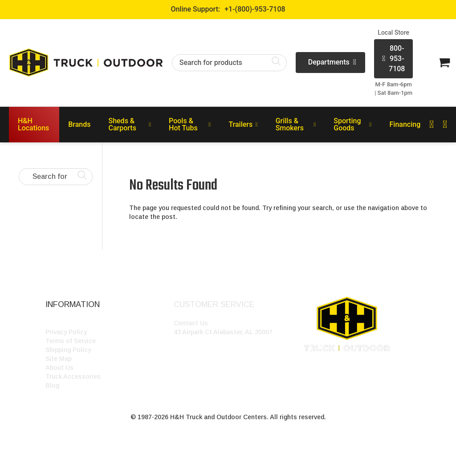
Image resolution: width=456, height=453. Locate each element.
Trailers (242, 124)
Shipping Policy (68, 349)
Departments (332, 62)
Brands (79, 124)
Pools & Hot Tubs (190, 124)
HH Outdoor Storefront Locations (95, 323)
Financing (405, 124)
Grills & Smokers (296, 124)
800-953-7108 (393, 58)
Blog (52, 385)
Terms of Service (70, 340)
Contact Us (191, 323)
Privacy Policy (66, 332)
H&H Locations (33, 124)
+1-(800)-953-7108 (254, 9)
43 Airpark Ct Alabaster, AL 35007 (223, 332)
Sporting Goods (352, 124)
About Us (59, 367)
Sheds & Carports (129, 124)
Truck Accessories (73, 376)
